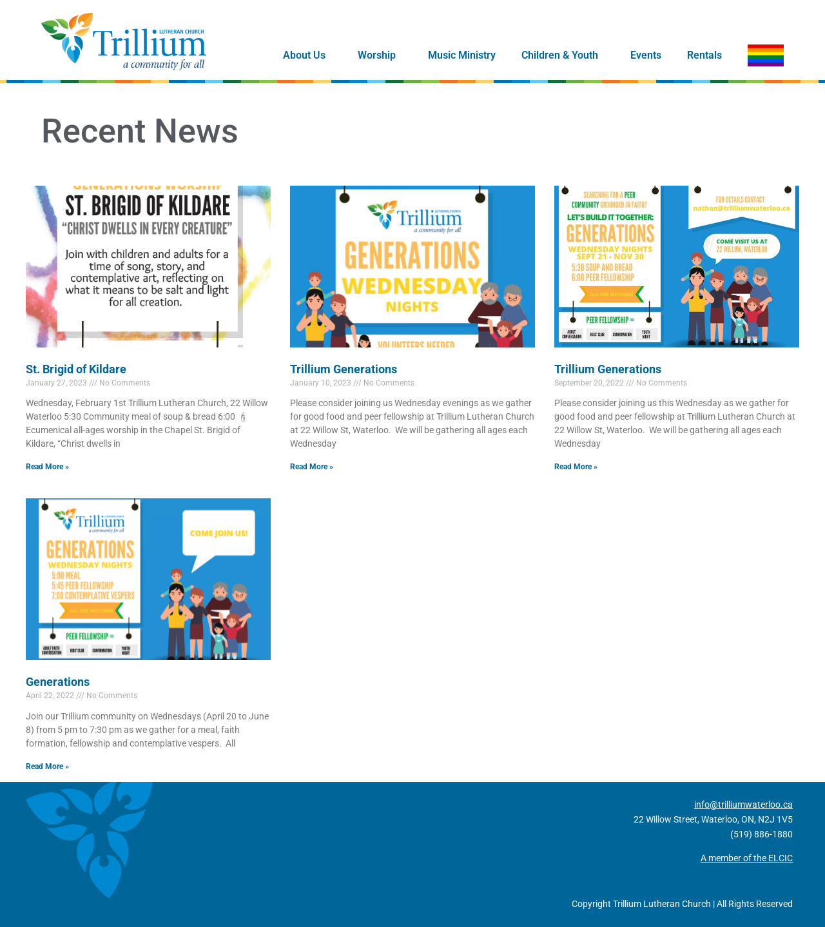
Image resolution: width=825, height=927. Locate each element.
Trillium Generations (343, 369)
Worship (380, 55)
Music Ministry (462, 55)
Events (645, 55)
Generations (58, 681)
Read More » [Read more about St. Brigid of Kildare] (47, 466)
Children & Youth (563, 55)
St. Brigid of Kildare (76, 369)
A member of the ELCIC (747, 858)
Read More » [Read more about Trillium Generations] (311, 466)
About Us (307, 55)
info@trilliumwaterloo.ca (743, 804)
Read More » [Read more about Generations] (47, 766)
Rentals (704, 55)
